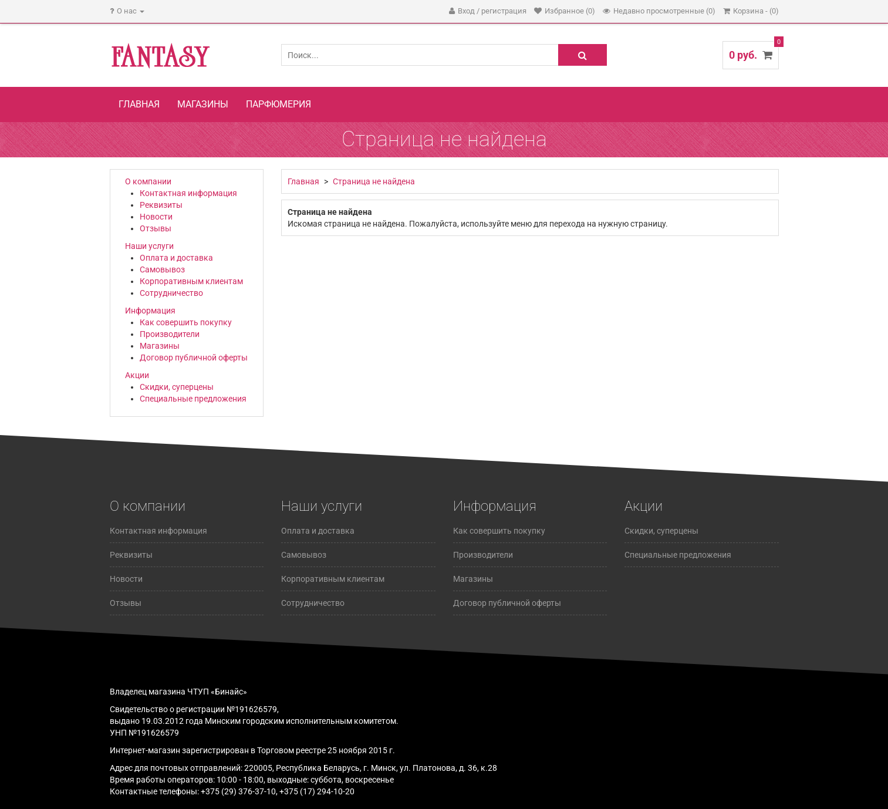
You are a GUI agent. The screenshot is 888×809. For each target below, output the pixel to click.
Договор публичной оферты (194, 357)
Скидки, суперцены (177, 387)
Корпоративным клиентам (191, 281)
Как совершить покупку (186, 322)
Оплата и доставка (176, 257)
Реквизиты (161, 205)
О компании (148, 181)
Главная (139, 104)
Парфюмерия (278, 104)
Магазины (202, 104)
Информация (150, 310)
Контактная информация (188, 193)
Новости (156, 216)
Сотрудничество (171, 293)
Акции (137, 375)
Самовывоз (162, 269)
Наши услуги (149, 246)
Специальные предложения (193, 398)
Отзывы (155, 228)
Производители (170, 334)
